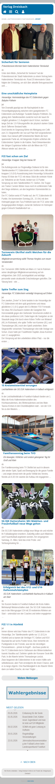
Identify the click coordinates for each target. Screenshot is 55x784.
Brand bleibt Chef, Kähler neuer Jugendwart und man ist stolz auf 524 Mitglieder (34, 719)
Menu (10, 13)
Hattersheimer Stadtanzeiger (21, 19)
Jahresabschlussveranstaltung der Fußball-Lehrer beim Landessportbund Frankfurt (34, 743)
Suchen (17, 13)
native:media (30, 781)
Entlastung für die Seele (32, 713)
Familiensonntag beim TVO (19, 453)
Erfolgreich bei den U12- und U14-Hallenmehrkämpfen (23, 588)
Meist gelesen (15, 707)
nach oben (29, 762)
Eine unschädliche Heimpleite (19, 93)
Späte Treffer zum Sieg (15, 289)
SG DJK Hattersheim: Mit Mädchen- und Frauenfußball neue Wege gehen (25, 522)
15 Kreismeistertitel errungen (19, 385)
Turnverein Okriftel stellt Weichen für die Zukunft (26, 253)
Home (4, 19)
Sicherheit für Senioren (15, 62)
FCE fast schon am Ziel (15, 156)
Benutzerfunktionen (23, 13)
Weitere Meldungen (27, 677)
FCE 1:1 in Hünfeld (12, 624)
